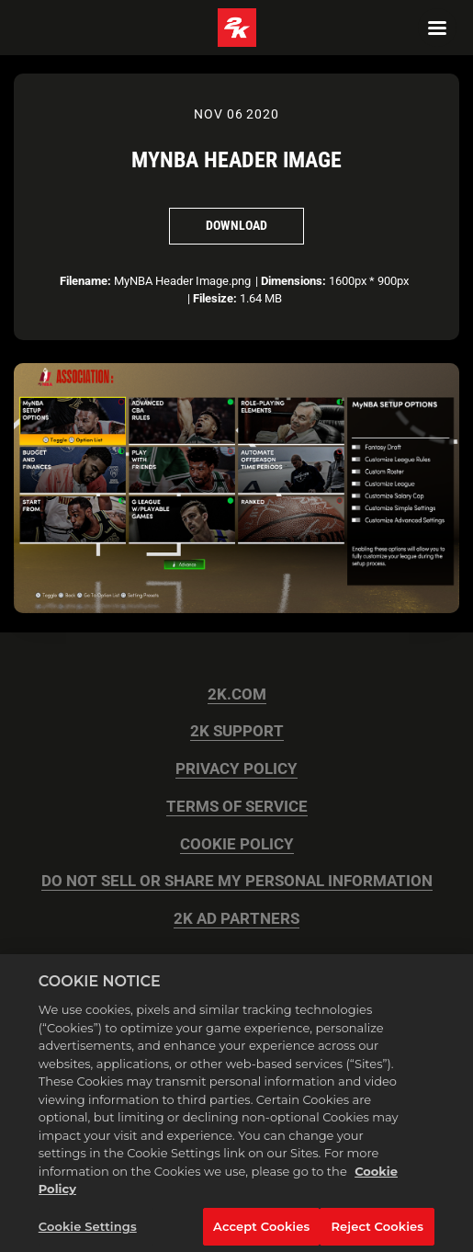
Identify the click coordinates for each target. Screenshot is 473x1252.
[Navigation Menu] (437, 27)
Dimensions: (293, 281)
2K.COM (237, 694)
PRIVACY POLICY (236, 769)
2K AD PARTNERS (236, 919)
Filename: (85, 281)
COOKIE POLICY (237, 844)
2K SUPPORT (237, 731)
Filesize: (215, 298)
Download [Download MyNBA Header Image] (236, 225)
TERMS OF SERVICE (237, 806)
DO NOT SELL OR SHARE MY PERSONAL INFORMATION (237, 881)
